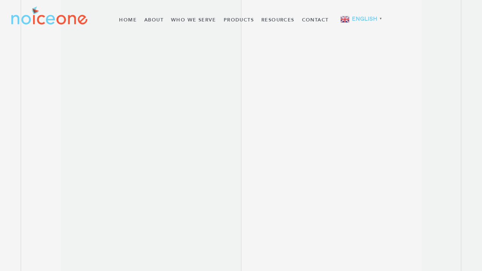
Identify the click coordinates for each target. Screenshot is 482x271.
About (153, 20)
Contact (315, 20)
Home (128, 20)
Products (239, 20)
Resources (277, 20)
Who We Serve (193, 20)
